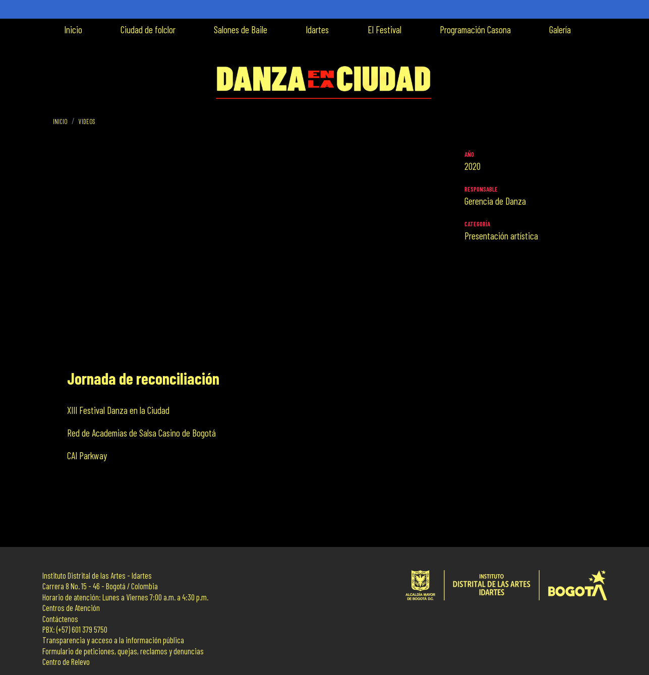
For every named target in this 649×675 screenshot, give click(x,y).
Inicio (73, 29)
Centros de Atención (71, 607)
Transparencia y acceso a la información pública (113, 640)
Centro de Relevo (66, 661)
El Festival (384, 29)
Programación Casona (475, 29)
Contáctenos (60, 619)
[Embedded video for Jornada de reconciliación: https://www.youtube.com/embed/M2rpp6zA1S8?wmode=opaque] (254, 255)
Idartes (317, 29)
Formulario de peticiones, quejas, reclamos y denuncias (123, 651)
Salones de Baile (240, 29)
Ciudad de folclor (148, 29)
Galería (560, 29)
